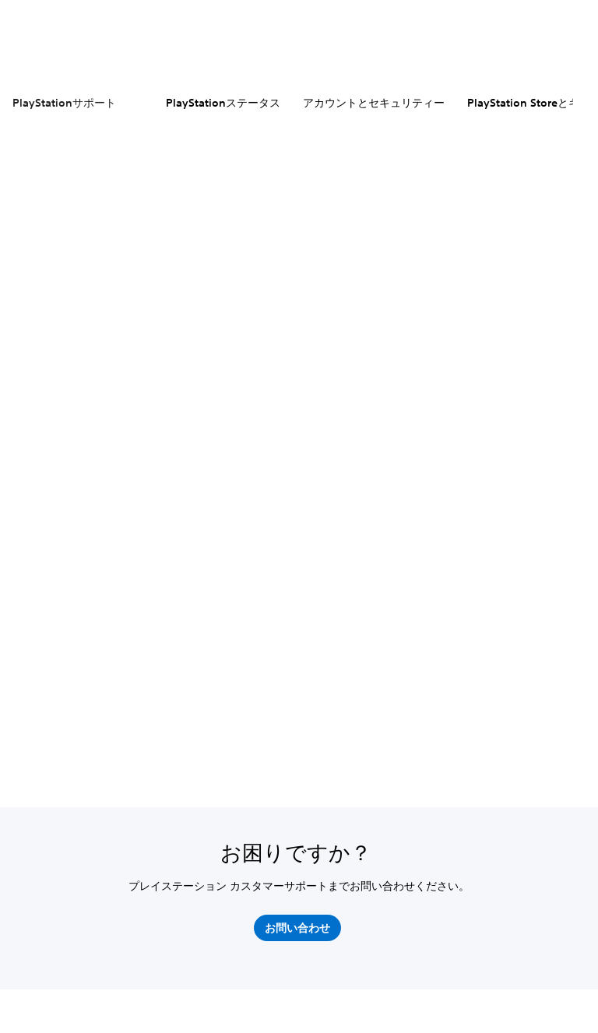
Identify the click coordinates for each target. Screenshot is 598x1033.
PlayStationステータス (223, 103)
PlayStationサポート (64, 103)
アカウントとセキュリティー (374, 103)
